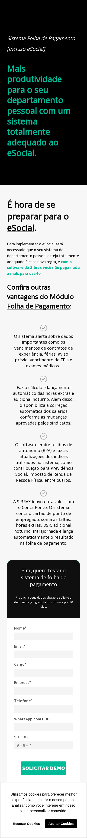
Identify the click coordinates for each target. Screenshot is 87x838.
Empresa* (22, 682)
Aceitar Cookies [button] (61, 824)
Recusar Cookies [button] (26, 824)
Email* (20, 646)
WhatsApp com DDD (32, 719)
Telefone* (23, 700)
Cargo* (20, 664)
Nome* (20, 628)
